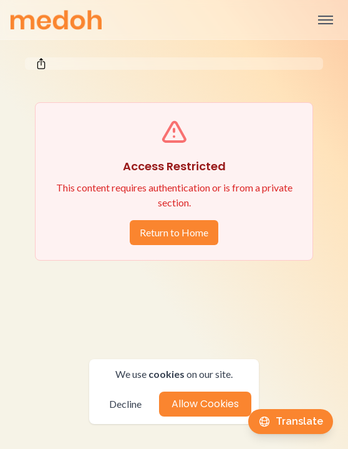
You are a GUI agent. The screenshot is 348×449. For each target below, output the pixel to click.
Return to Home (174, 232)
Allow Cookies (205, 404)
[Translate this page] (290, 421)
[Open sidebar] (325, 20)
